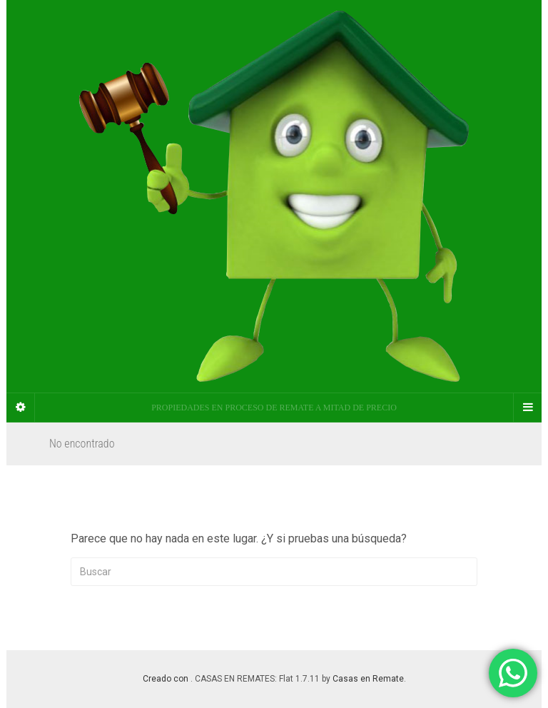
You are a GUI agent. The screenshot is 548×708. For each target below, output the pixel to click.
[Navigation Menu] (527, 407)
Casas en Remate (368, 679)
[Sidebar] (20, 407)
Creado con (167, 679)
